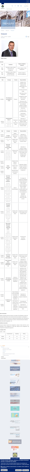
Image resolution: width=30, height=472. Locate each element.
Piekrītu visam (25, 470)
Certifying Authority (6, 355)
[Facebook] (15, 6)
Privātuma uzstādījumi (15, 458)
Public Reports (3, 358)
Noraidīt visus (18, 470)
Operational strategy (6, 348)
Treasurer (12, 30)
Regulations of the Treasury (7, 349)
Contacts (2, 356)
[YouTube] (18, 6)
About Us (7, 30)
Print (28, 36)
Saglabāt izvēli (4, 470)
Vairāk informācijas (25, 464)
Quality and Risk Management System (9, 353)
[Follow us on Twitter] (12, 6)
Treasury (3, 345)
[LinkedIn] (21, 6)
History (4, 352)
